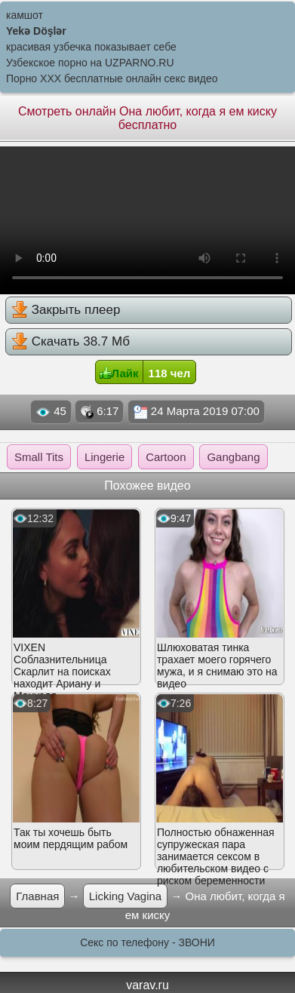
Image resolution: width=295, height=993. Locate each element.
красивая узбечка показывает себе (91, 47)
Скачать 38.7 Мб (70, 341)
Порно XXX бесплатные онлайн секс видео (112, 78)
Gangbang (233, 456)
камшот (24, 15)
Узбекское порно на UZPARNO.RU (90, 63)
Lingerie (104, 456)
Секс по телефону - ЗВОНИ (147, 942)
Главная (37, 896)
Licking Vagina (125, 896)
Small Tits (38, 456)
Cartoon (166, 456)
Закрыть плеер (65, 309)
